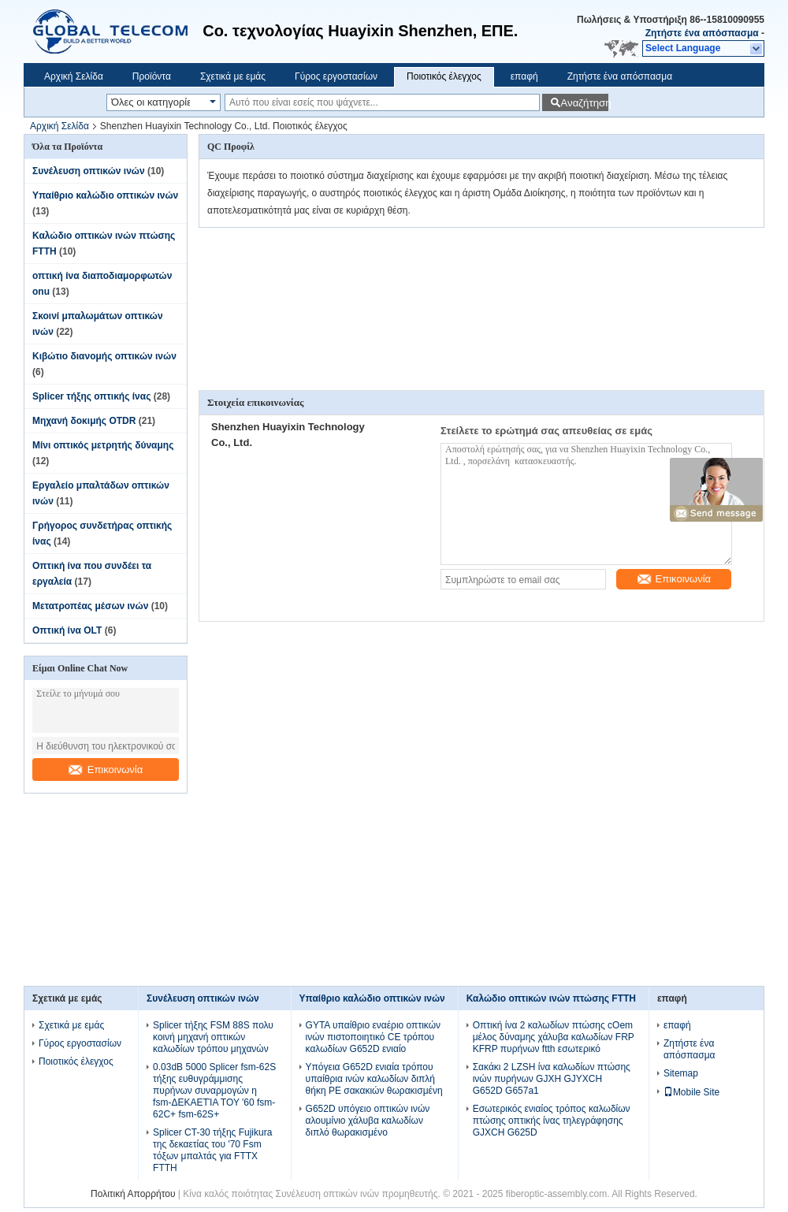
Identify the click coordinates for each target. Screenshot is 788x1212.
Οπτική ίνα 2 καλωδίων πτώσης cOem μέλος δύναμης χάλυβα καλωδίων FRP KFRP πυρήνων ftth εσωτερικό (553, 1037)
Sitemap (680, 1073)
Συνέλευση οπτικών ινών (88, 171)
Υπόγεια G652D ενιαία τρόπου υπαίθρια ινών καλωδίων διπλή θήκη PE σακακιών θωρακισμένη (374, 1078)
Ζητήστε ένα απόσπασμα (702, 33)
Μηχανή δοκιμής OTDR (84, 420)
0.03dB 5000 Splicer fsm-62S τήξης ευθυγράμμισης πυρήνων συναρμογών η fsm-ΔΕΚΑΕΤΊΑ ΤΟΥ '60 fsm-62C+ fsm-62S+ (214, 1090)
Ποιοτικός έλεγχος (444, 76)
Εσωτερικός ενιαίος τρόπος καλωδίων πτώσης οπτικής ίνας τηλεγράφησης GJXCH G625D (551, 1120)
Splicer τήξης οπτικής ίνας (91, 396)
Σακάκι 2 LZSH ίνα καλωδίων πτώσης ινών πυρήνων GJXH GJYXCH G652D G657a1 (551, 1078)
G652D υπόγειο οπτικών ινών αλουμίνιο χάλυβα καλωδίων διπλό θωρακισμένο (368, 1120)
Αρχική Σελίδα (73, 76)
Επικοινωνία (106, 769)
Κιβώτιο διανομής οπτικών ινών (104, 356)
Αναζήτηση (584, 103)
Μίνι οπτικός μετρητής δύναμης (102, 445)
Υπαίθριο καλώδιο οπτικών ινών (105, 195)
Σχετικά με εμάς (233, 76)
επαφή (524, 76)
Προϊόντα (151, 76)
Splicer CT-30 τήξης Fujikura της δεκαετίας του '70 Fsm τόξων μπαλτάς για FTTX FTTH (212, 1150)
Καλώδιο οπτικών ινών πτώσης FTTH (551, 998)
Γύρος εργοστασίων (336, 76)
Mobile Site (691, 1092)
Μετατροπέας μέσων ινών (90, 606)
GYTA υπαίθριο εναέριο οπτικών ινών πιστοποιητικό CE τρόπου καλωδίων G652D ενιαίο (373, 1037)
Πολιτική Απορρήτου (133, 1193)
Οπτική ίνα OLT (67, 630)
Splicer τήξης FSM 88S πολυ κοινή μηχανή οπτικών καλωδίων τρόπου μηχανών (213, 1037)
